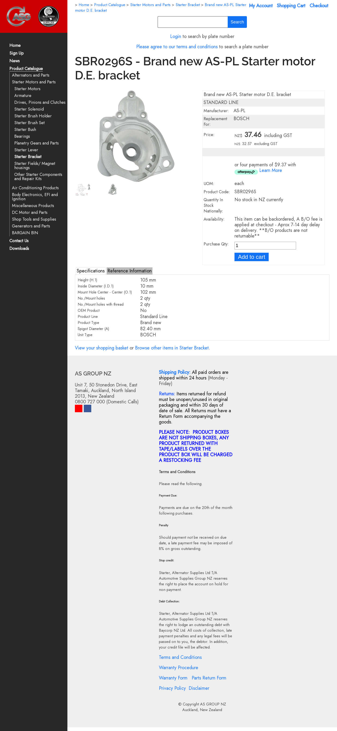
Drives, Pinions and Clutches (40, 102)
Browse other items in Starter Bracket (172, 348)
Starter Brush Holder (33, 116)
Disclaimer (199, 688)
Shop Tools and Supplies (34, 219)
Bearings (22, 136)
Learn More (270, 170)
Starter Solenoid (29, 109)
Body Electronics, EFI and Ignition (35, 197)
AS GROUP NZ (213, 704)
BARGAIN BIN (25, 233)
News (14, 61)
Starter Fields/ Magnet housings (34, 165)
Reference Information (129, 270)
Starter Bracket (27, 157)
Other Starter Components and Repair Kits (38, 176)
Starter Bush (25, 129)
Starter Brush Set (29, 123)
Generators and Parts (31, 226)
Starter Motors (27, 89)
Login (175, 36)
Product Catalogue (26, 69)
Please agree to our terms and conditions (177, 46)
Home (15, 45)
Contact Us (19, 241)
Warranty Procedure (178, 667)
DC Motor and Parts (30, 212)
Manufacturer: (216, 111)
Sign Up (16, 53)
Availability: (214, 219)
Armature (22, 95)
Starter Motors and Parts (34, 82)
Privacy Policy (172, 688)
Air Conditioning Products (35, 188)
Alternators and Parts (30, 75)
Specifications (91, 270)
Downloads (19, 248)
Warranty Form (173, 678)
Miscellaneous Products (33, 206)
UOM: (209, 184)
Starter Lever (26, 150)
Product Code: (217, 192)
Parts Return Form (209, 678)
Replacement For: (215, 121)
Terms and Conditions (180, 657)
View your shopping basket (101, 348)
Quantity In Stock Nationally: (213, 205)
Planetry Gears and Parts (36, 143)
